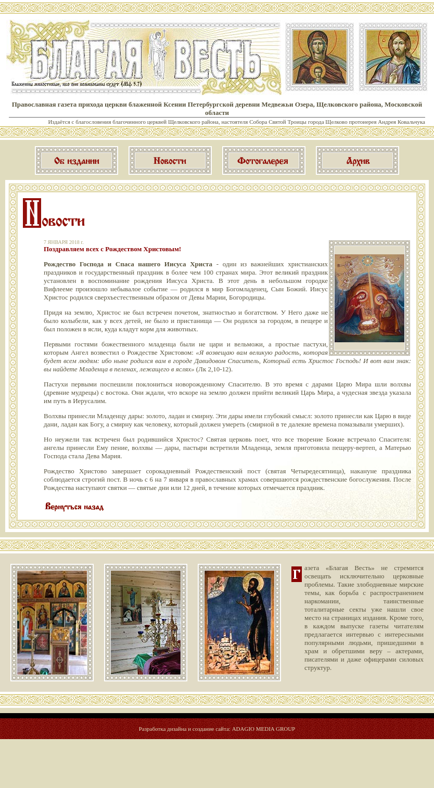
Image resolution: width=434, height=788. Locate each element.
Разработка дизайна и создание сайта (184, 729)
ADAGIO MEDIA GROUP (264, 729)
